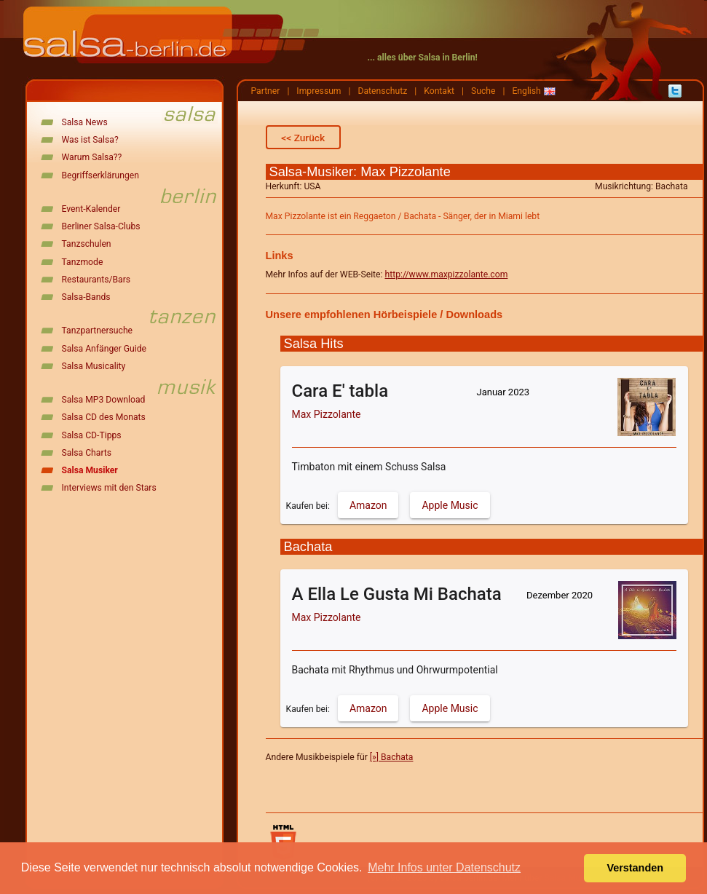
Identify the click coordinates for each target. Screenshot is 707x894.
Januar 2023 (503, 392)
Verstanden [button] (635, 868)
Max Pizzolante (326, 414)
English (526, 91)
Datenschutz (382, 91)
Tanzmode (82, 262)
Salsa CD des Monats (104, 417)
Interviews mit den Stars (109, 488)
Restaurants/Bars (96, 279)
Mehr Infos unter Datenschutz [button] (444, 867)
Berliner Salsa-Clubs (101, 226)
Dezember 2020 (559, 595)
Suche (483, 91)
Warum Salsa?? (92, 157)
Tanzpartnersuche (97, 330)
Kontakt (439, 91)
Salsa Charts (87, 453)
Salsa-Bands (86, 297)
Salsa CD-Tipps (92, 435)
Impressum (318, 91)
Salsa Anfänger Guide (104, 349)
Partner (265, 91)
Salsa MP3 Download (104, 400)
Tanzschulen (86, 244)
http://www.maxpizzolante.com (445, 274)
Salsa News (85, 122)
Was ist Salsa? (90, 140)
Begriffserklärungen (100, 175)
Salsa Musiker (90, 470)
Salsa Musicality (94, 366)
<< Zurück (303, 137)
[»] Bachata (392, 757)
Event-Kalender (91, 209)
